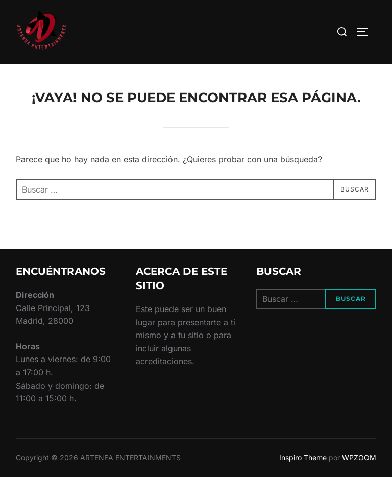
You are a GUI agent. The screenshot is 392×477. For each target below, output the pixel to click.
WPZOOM (359, 457)
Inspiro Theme (303, 457)
